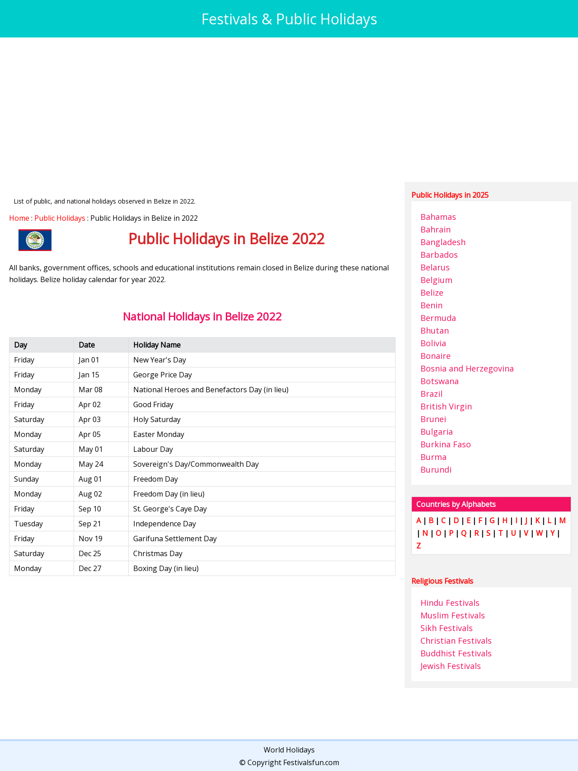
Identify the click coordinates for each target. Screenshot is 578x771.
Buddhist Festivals (456, 653)
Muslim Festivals (452, 615)
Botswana (439, 381)
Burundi (436, 469)
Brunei (433, 418)
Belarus (435, 267)
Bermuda (438, 317)
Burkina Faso (445, 444)
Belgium (436, 279)
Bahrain (435, 229)
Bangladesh (443, 242)
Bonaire (435, 355)
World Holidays (289, 750)
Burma (433, 456)
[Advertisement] (280, 109)
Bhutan (434, 330)
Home (19, 218)
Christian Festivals (456, 640)
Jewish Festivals (450, 665)
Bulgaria (436, 431)
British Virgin (446, 406)
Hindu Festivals (450, 602)
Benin (431, 305)
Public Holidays (59, 218)
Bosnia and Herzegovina (467, 368)
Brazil (431, 393)
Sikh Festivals (446, 627)
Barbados (439, 254)
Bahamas (438, 216)
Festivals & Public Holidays (289, 18)
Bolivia (433, 343)
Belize (431, 292)
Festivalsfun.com (311, 762)
